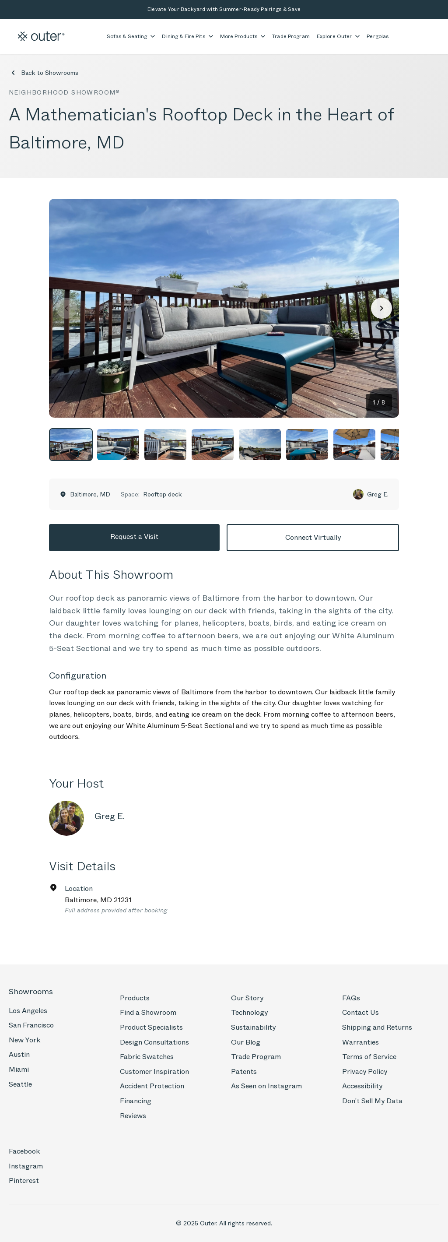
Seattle (20, 1084)
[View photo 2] (118, 444)
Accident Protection (152, 1086)
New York (24, 1040)
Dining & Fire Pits (187, 36)
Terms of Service (369, 1057)
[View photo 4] (212, 444)
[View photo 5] (260, 444)
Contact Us (360, 1012)
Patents (244, 1071)
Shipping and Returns (377, 1027)
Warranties (360, 1042)
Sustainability (253, 1027)
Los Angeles (28, 1011)
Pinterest (24, 1180)
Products (135, 998)
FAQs (351, 998)
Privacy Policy (364, 1071)
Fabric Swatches (147, 1057)
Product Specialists (151, 1027)
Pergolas (377, 36)
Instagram (26, 1166)
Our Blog (245, 1042)
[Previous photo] (66, 308)
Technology (249, 1012)
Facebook (24, 1151)
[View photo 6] (307, 444)
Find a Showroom (148, 1012)
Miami (19, 1069)
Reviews (133, 1116)
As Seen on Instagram (266, 1086)
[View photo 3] (165, 444)
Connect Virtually (313, 537)
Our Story (247, 998)
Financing (135, 1101)
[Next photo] (381, 308)
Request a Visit (134, 536)
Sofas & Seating (131, 36)
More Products (243, 36)
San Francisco (31, 1025)
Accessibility (362, 1086)
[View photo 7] (354, 444)
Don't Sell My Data (372, 1101)
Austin (19, 1054)
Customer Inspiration (154, 1071)
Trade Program (291, 36)
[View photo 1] (71, 444)
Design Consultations (154, 1042)
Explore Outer (338, 36)
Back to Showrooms (43, 72)
